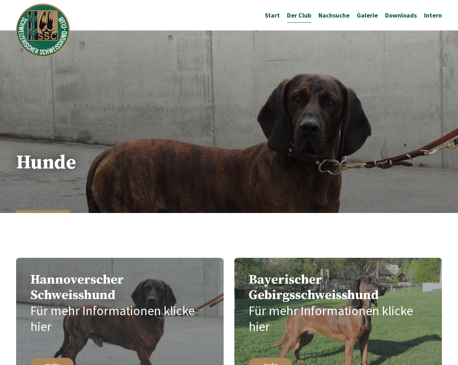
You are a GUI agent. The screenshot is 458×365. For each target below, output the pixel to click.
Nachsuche (334, 15)
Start (272, 15)
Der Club (299, 15)
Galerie (367, 15)
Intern (433, 15)
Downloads (401, 15)
